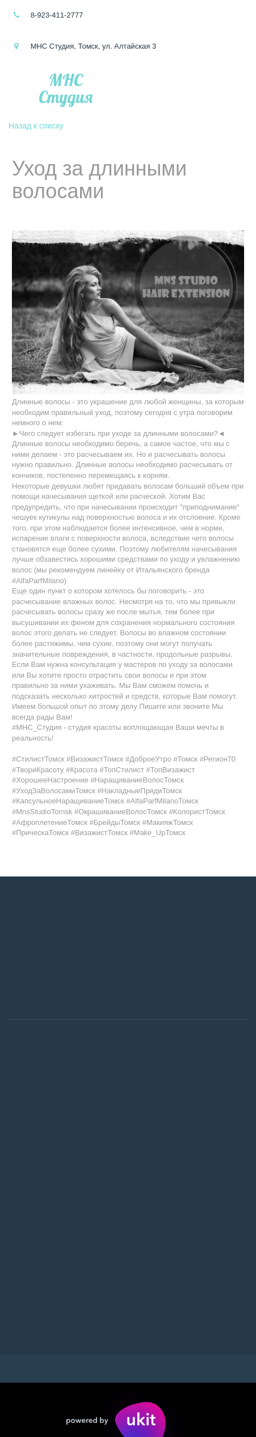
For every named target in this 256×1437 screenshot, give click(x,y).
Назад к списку (36, 125)
